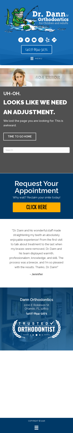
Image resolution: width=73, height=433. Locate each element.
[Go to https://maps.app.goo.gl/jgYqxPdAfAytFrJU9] (54, 40)
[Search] (36, 150)
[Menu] (36, 427)
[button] (19, 136)
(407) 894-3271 (36, 313)
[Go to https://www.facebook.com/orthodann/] (20, 40)
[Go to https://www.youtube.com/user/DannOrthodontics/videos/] (34, 40)
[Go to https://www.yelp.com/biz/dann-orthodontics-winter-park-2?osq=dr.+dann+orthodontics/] (47, 40)
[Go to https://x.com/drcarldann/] (27, 40)
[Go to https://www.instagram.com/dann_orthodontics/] (40, 40)
